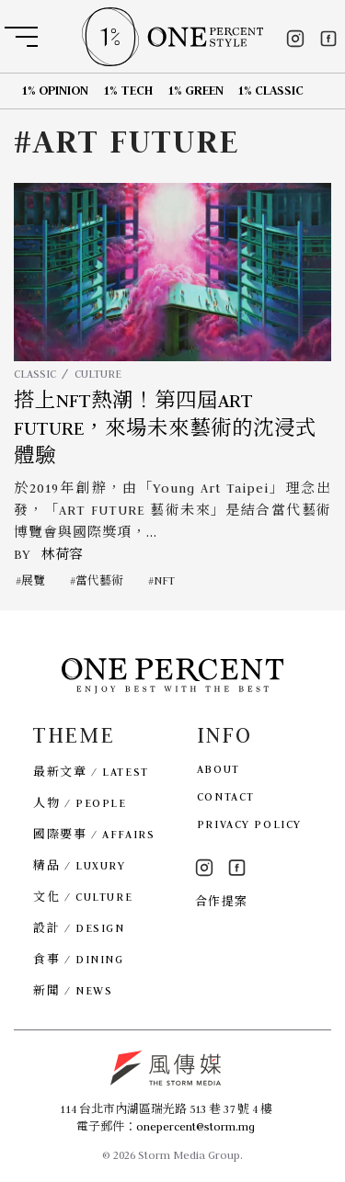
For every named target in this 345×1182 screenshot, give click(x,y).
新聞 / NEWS (72, 990)
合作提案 (221, 901)
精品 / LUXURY (79, 865)
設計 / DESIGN (78, 928)
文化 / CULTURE (82, 897)
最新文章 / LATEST (90, 772)
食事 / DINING (78, 959)
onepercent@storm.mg (195, 1126)
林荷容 (62, 554)
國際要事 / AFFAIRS (94, 834)
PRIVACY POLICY (249, 824)
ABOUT (218, 769)
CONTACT (226, 796)
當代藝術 (99, 580)
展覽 (33, 580)
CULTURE (98, 374)
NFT (164, 580)
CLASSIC (35, 374)
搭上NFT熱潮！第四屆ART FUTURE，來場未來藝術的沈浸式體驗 (165, 429)
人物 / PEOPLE (79, 803)
